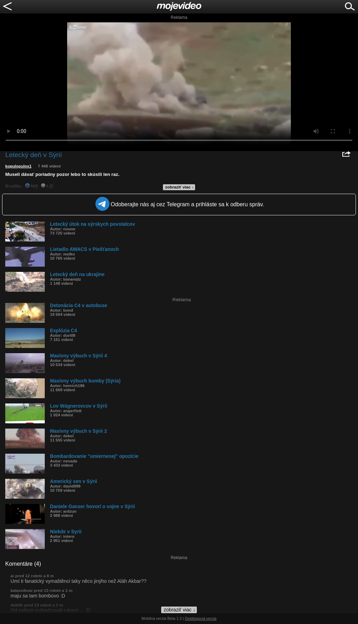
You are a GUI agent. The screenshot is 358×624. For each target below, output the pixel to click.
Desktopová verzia (201, 618)
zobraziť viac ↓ (179, 187)
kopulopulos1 (18, 166)
